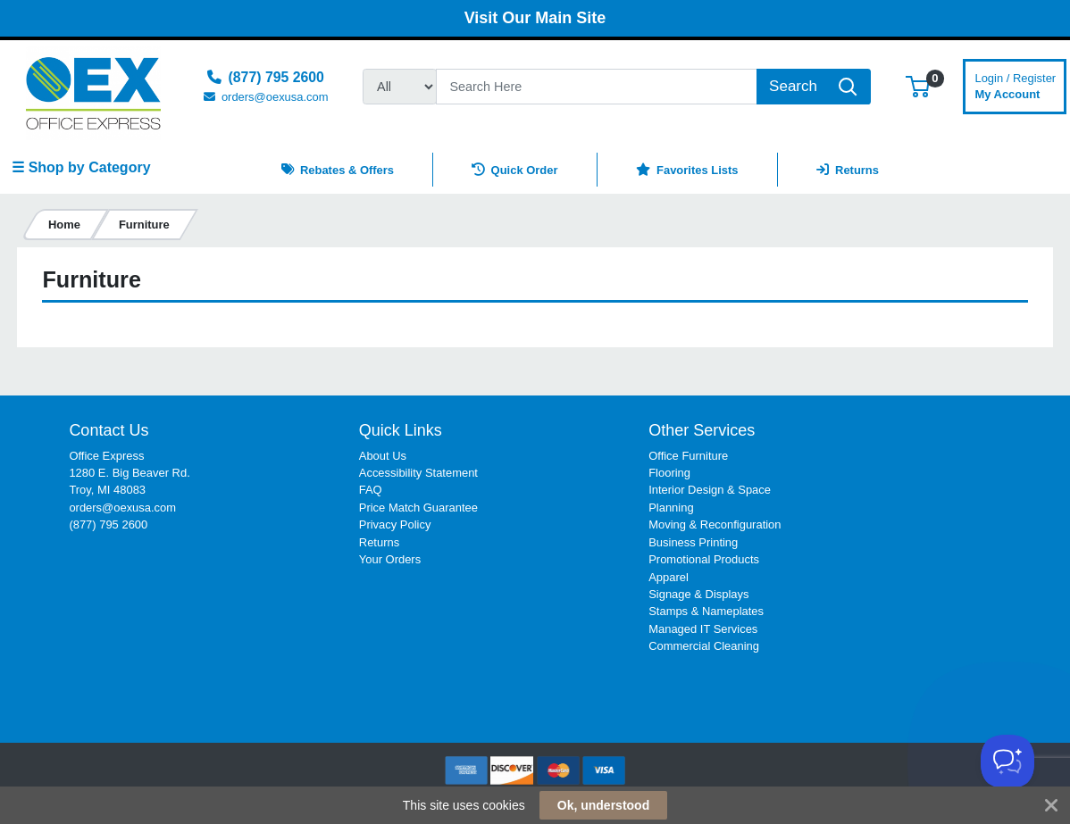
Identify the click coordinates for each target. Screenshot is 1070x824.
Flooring (669, 472)
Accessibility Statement (418, 472)
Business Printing (693, 542)
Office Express (106, 455)
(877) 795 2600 (108, 524)
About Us (382, 455)
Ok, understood (603, 805)
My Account (1015, 84)
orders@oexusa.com (122, 507)
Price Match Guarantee (418, 507)
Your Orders (390, 559)
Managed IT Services (702, 629)
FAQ (370, 489)
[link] (970, 454)
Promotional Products (703, 559)
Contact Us (108, 430)
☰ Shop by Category (81, 167)
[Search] (596, 86)
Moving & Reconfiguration (714, 524)
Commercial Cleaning (703, 646)
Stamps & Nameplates (706, 611)
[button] (918, 86)
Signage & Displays (698, 594)
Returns (379, 542)
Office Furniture (688, 455)
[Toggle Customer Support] (1007, 761)
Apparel (668, 577)
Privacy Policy (395, 524)
